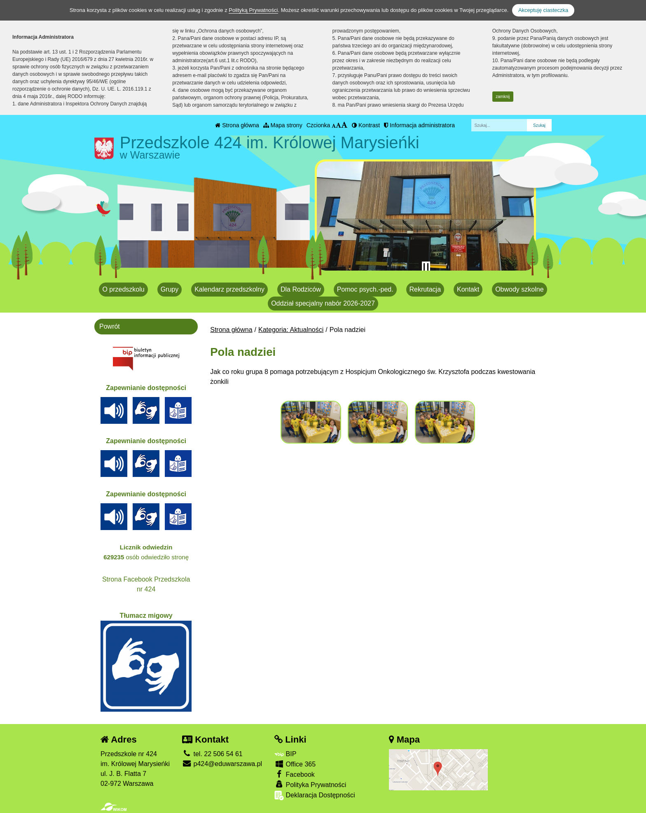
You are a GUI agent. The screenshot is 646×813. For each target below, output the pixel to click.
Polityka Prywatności (310, 784)
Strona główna (237, 125)
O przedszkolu (123, 289)
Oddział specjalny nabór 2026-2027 (323, 303)
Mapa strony (282, 125)
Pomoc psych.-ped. (365, 289)
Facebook (294, 774)
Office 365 (295, 764)
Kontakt (468, 289)
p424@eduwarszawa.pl (222, 763)
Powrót (109, 326)
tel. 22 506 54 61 (212, 753)
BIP (285, 753)
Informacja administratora (419, 125)
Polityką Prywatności (253, 10)
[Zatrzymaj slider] (426, 267)
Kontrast (366, 125)
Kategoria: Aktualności (290, 329)
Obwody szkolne (519, 289)
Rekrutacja (425, 289)
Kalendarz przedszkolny (229, 289)
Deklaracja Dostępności (314, 795)
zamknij (503, 96)
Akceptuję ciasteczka (543, 10)
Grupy (170, 289)
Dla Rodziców (301, 289)
